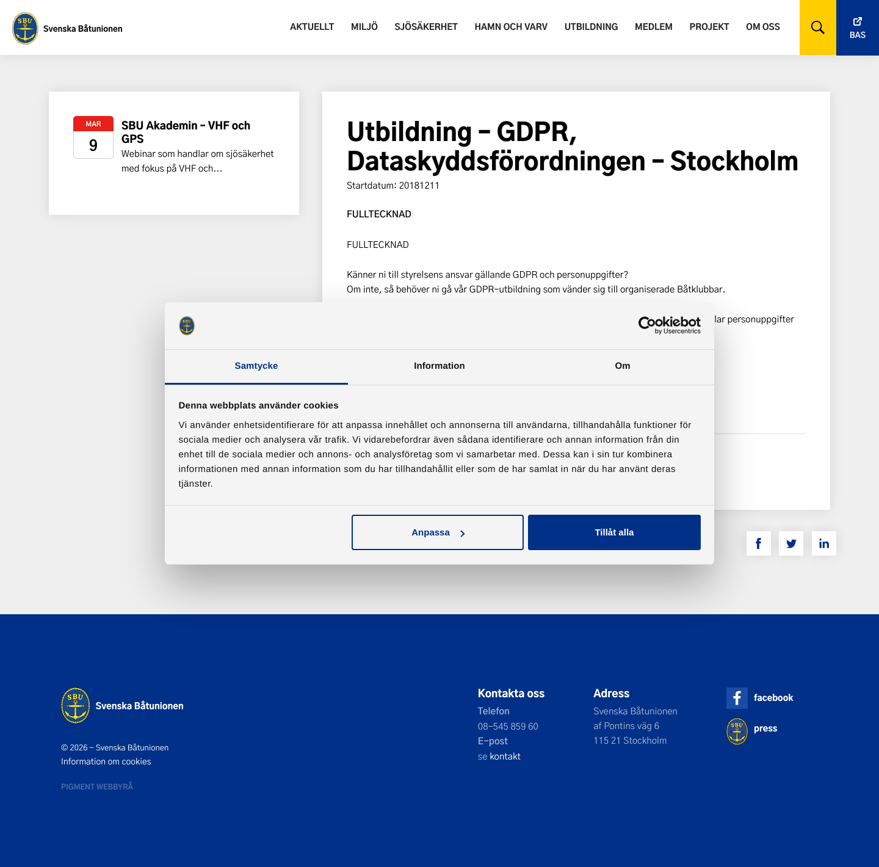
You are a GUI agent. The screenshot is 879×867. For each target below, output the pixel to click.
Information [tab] (439, 366)
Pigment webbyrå (97, 786)
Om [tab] (622, 366)
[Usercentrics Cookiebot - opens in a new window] (647, 325)
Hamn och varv (511, 26)
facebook (773, 697)
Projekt (709, 26)
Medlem (654, 26)
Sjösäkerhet (425, 26)
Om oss (763, 26)
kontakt (505, 756)
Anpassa (438, 532)
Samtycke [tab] (256, 366)
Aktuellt (312, 26)
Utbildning (591, 26)
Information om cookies (106, 761)
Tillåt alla (614, 532)
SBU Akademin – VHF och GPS (185, 132)
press (765, 728)
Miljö (364, 26)
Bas (858, 35)
